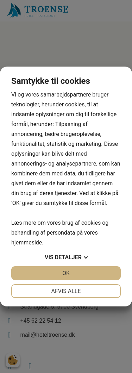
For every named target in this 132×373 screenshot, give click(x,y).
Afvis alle (66, 291)
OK (66, 273)
